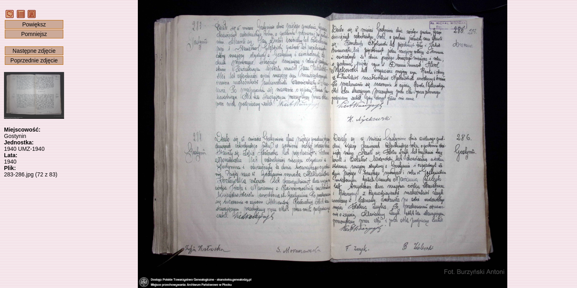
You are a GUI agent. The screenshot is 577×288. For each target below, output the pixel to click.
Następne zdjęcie (33, 51)
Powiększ (34, 24)
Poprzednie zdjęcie (34, 60)
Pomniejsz (34, 34)
